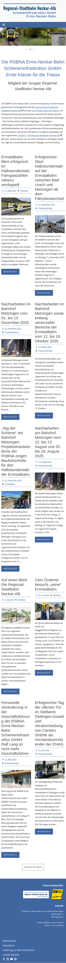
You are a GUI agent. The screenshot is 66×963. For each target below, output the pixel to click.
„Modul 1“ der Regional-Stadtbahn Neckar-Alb (39, 135)
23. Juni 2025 (43, 595)
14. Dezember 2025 (46, 204)
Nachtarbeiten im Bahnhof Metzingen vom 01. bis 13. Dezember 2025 (16, 313)
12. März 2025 (10, 759)
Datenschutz (9, 940)
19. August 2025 (45, 462)
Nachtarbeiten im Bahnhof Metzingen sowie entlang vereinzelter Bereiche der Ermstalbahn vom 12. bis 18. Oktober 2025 (49, 322)
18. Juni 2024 (43, 750)
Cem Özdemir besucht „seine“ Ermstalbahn (48, 584)
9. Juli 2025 (9, 599)
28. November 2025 (13, 328)
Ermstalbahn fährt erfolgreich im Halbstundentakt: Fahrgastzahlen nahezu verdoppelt (15, 171)
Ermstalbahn (10, 484)
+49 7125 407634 (57, 925)
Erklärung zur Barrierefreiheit (18, 950)
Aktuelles (24, 190)
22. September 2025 (13, 480)
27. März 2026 (10, 190)
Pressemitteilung (45, 208)
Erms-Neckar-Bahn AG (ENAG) (45, 110)
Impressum (9, 945)
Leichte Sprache (11, 954)
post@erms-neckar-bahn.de (52, 923)
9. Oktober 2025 (45, 347)
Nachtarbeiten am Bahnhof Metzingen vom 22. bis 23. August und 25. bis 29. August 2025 (48, 442)
